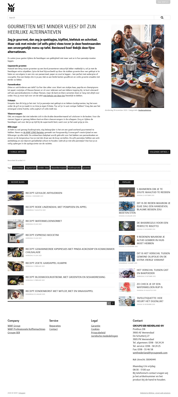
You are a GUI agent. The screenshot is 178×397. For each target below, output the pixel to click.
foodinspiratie (74, 167)
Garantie (95, 325)
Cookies (95, 329)
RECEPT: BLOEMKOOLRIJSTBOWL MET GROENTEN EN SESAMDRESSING (65, 277)
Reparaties (55, 325)
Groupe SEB (14, 332)
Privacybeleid (98, 332)
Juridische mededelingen (104, 336)
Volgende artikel (159, 152)
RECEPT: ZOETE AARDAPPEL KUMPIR (46, 263)
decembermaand (58, 167)
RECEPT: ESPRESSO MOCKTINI (42, 234)
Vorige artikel (17, 152)
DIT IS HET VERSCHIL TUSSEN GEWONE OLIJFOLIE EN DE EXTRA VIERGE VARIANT (153, 256)
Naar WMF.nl (163, 2)
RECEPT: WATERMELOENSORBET (44, 220)
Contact (53, 329)
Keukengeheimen (144, 110)
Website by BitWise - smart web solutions (155, 393)
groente (86, 167)
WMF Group (14, 325)
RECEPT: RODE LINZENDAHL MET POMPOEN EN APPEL (56, 206)
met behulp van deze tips (54, 95)
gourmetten (18, 167)
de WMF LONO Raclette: (33, 132)
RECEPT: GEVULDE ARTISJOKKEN (44, 192)
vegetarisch (31, 167)
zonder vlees (43, 167)
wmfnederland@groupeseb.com (150, 352)
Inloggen (22, 393)
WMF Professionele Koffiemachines (26, 329)
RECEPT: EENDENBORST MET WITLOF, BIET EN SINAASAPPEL (59, 291)
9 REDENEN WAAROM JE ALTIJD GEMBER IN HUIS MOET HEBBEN (151, 240)
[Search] (76, 17)
